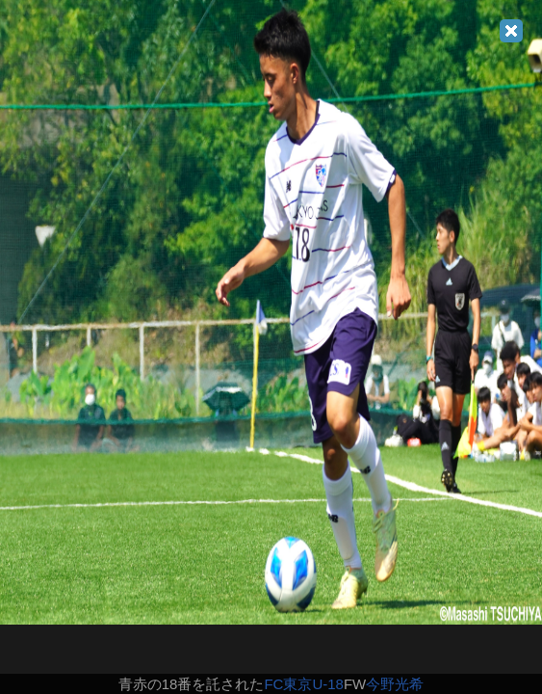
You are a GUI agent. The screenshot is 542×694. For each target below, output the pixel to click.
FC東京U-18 (304, 684)
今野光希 (395, 684)
